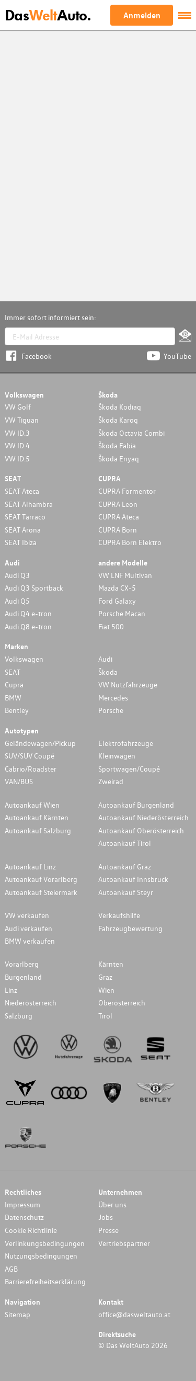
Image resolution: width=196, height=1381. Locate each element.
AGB (11, 1269)
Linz (11, 990)
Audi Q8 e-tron (28, 626)
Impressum (22, 1204)
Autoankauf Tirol (124, 843)
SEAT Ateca (22, 491)
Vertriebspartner (124, 1243)
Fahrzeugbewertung (130, 928)
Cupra (14, 684)
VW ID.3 (17, 433)
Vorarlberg (22, 964)
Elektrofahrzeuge (125, 743)
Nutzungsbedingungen (41, 1256)
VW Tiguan (22, 420)
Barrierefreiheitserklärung (45, 1281)
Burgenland (23, 977)
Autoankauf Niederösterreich (143, 817)
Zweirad (110, 781)
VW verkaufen (27, 915)
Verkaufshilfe (119, 915)
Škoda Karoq (118, 420)
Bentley (17, 710)
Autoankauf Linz (30, 866)
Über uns (112, 1204)
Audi (105, 659)
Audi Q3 (17, 575)
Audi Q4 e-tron (28, 613)
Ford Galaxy (117, 601)
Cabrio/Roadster (30, 769)
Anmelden (141, 15)
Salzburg (18, 1016)
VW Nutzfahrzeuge (127, 684)
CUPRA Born (117, 530)
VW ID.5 (17, 458)
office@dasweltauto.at (134, 1314)
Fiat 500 (111, 626)
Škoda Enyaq (118, 458)
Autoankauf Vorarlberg (41, 879)
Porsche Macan (121, 613)
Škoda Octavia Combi (131, 433)
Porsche (110, 710)
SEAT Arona (23, 530)
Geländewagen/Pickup (40, 743)
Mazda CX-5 (117, 588)
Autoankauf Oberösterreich (141, 830)
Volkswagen (24, 659)
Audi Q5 (17, 601)
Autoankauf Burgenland (136, 805)
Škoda (108, 672)
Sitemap (17, 1314)
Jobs (105, 1217)
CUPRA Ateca (118, 517)
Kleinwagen (116, 756)
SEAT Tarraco (25, 517)
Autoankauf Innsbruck (133, 879)
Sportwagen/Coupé (129, 769)
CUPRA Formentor (127, 491)
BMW (13, 698)
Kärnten (110, 964)
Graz (105, 977)
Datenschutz (24, 1217)
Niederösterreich (30, 1003)
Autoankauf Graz (124, 866)
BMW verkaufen (30, 941)
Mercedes (113, 698)
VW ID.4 (17, 445)
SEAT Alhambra (29, 504)
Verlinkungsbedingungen (45, 1243)
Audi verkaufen (28, 928)
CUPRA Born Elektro (130, 542)
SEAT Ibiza (21, 542)
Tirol (105, 1016)
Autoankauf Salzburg (38, 830)
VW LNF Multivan (125, 575)
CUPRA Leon (117, 504)
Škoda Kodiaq (119, 407)
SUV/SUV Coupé (29, 756)
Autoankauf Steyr (125, 892)
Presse (108, 1230)
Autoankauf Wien (32, 805)
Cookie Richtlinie (31, 1230)
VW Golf (18, 407)
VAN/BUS (19, 781)
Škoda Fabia (117, 445)
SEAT (12, 672)
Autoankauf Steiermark (41, 892)
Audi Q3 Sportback (34, 588)
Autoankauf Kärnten (36, 817)
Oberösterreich (121, 1003)
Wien (106, 990)
